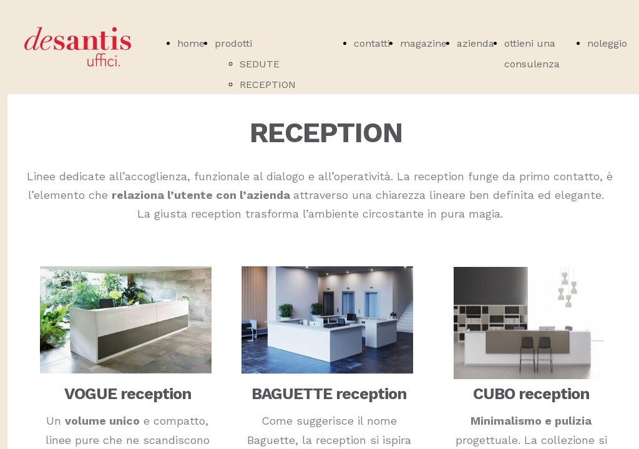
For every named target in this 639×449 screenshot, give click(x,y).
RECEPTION (268, 84)
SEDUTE (260, 64)
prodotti (233, 43)
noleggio (607, 43)
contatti (372, 43)
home (191, 43)
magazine (423, 43)
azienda (475, 43)
